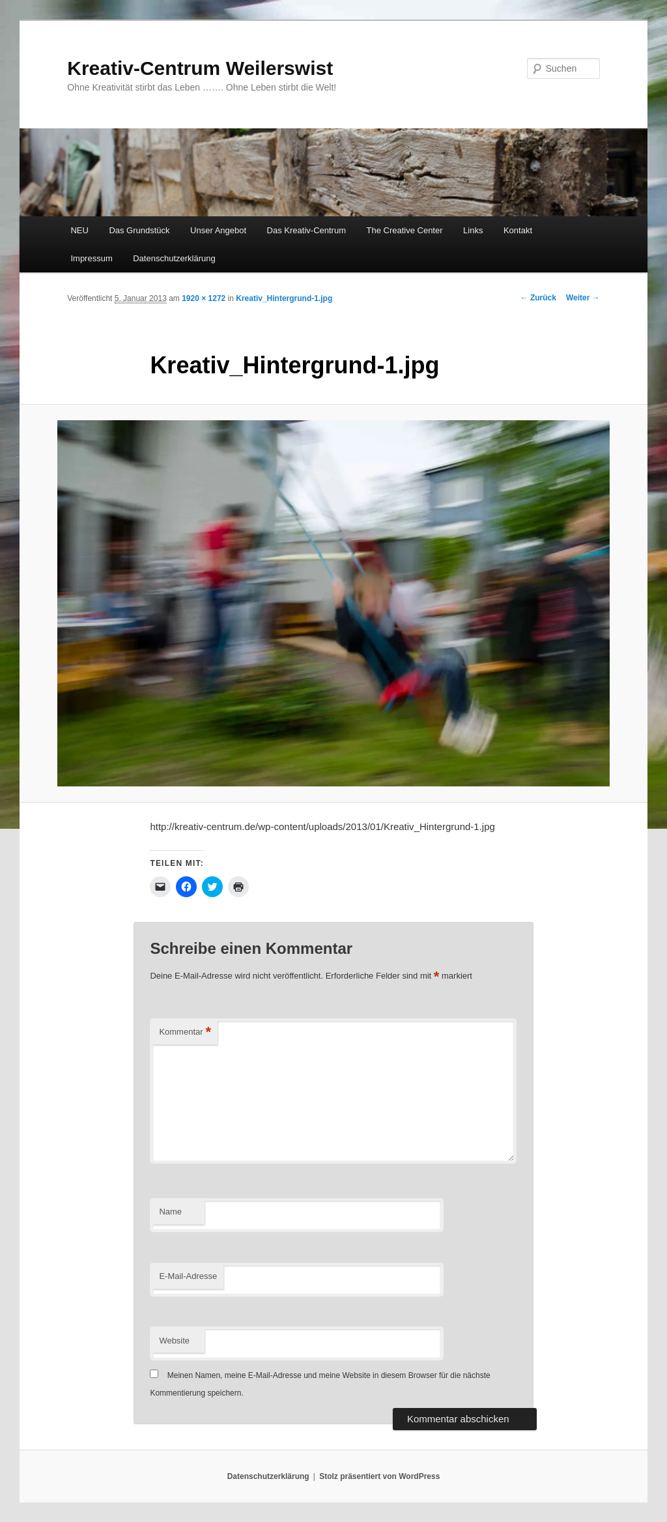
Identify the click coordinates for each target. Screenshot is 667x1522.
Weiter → (583, 297)
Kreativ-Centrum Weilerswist (200, 68)
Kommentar (185, 1032)
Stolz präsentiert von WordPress (379, 1476)
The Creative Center (404, 230)
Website (174, 1340)
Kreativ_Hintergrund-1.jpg (284, 298)
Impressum (91, 258)
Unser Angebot (218, 230)
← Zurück (538, 297)
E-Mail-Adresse (188, 1276)
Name (170, 1211)
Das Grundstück (139, 230)
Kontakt (518, 230)
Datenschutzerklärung (174, 258)
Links (473, 230)
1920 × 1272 (203, 298)
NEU (79, 230)
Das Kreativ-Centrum (306, 230)
